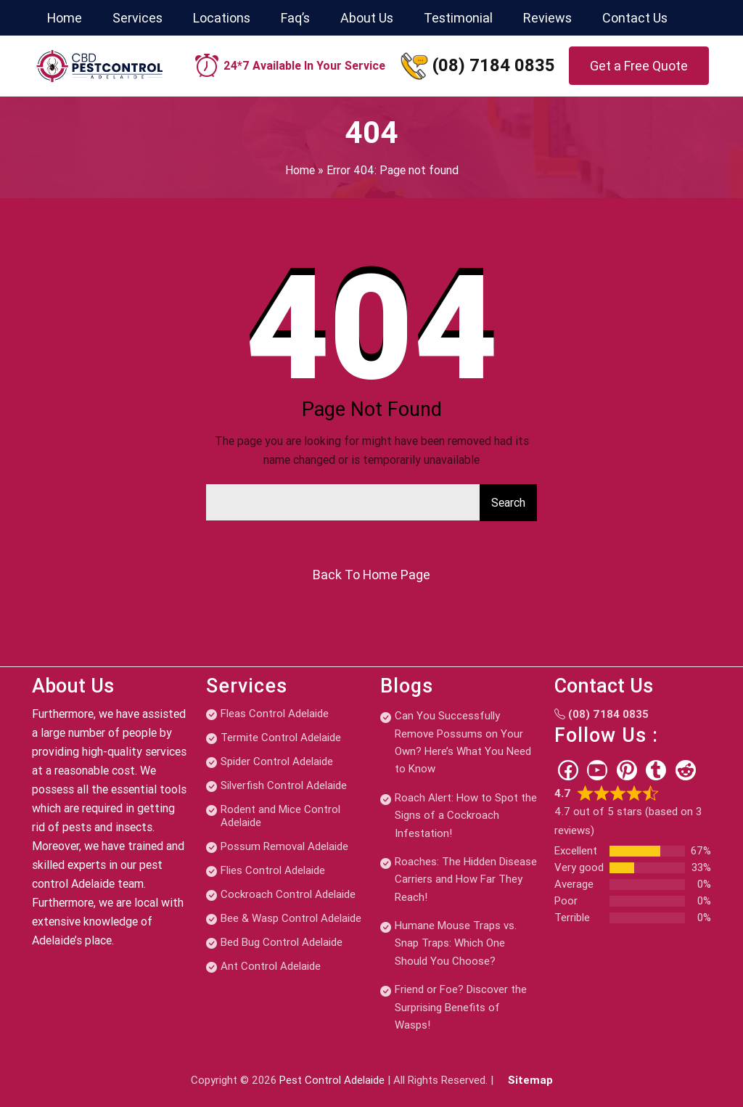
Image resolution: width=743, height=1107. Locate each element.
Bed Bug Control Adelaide (281, 942)
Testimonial (458, 17)
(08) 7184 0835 (493, 65)
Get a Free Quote (639, 65)
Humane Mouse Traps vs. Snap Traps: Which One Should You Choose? (456, 943)
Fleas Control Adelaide (275, 713)
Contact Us (635, 17)
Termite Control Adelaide (281, 737)
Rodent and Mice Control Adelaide (280, 816)
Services (137, 17)
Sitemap (530, 1080)
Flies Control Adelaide (273, 870)
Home (64, 17)
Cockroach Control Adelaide (288, 894)
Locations (221, 17)
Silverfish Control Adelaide (284, 785)
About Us (366, 17)
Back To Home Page (371, 574)
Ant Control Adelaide (271, 966)
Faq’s (295, 17)
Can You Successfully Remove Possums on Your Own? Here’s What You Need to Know (463, 742)
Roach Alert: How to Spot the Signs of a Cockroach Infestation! (466, 815)
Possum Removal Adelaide (284, 846)
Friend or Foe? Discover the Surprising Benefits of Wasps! (461, 1007)
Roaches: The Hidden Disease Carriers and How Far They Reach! (466, 879)
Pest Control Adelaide (332, 1080)
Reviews (547, 17)
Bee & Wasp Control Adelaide (291, 918)
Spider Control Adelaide (277, 761)
